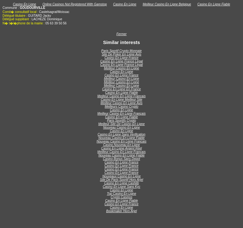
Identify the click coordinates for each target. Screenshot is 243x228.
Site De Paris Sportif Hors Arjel (121, 179)
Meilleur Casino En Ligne (121, 68)
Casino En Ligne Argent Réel (121, 148)
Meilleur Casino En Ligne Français (121, 113)
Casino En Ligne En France (121, 89)
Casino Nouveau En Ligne (121, 145)
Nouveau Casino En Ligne (121, 127)
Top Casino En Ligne (121, 193)
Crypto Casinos (121, 197)
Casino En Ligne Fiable (213, 4)
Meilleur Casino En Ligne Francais (121, 96)
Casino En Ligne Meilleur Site (121, 99)
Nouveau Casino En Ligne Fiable (121, 138)
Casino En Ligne (24, 4)
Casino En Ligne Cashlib (121, 183)
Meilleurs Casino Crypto (121, 106)
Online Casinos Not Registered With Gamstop (74, 4)
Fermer (121, 34)
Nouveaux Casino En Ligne (121, 176)
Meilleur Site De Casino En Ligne (121, 124)
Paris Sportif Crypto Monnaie (121, 51)
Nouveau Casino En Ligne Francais (121, 141)
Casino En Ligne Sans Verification (122, 134)
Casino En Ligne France (121, 58)
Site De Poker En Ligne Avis (121, 54)
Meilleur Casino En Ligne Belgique (167, 4)
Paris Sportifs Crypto (121, 120)
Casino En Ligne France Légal (121, 61)
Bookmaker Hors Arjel (121, 211)
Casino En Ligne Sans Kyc (121, 186)
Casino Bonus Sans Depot (121, 159)
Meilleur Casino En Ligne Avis (121, 103)
